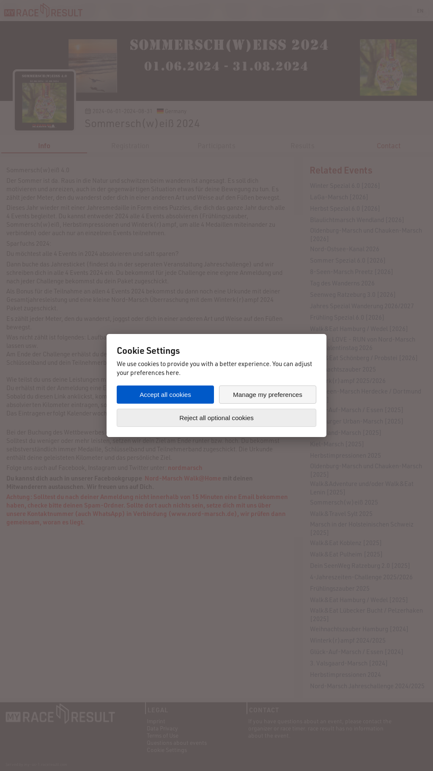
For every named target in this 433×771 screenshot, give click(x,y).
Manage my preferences (267, 394)
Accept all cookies (165, 394)
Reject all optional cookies (216, 417)
